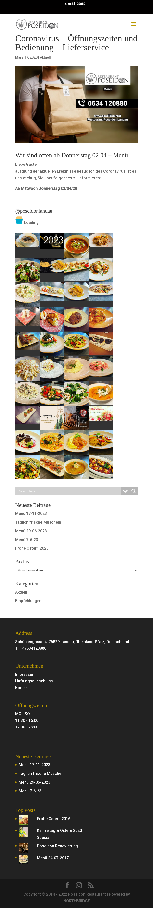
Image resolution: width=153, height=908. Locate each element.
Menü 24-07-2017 (53, 858)
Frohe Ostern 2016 (53, 818)
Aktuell (45, 57)
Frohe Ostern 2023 (32, 548)
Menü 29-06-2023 (31, 531)
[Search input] (69, 491)
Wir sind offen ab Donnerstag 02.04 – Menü (71, 155)
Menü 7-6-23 (26, 539)
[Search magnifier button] (133, 491)
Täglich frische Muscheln (38, 522)
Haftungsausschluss (34, 681)
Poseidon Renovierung (57, 846)
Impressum (25, 674)
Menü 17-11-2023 (31, 513)
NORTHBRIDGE (77, 901)
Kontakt (22, 687)
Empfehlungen (28, 600)
